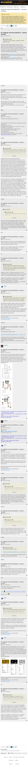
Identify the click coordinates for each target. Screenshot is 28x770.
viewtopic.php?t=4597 (12, 54)
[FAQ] (9, 753)
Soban (2, 577)
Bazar (21, 3)
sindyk (5, 148)
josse (2, 232)
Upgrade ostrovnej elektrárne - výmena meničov (14, 10)
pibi (1, 253)
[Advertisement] (14, 73)
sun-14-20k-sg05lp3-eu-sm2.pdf (9, 431)
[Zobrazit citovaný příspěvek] (11, 39)
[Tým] (12, 753)
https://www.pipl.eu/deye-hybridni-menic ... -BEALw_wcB (13, 334)
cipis (2, 109)
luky (1, 28)
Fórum (15, 3)
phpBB (10, 757)
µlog (26, 3)
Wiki (24, 3)
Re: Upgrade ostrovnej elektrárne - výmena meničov (14, 33)
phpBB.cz (16, 760)
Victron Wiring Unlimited (5, 319)
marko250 (5, 345)
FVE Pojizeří (10, 468)
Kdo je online (4, 749)
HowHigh (6, 39)
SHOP (18, 3)
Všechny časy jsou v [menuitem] (21, 753)
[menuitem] (13, 7)
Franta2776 (3, 85)
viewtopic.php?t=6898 (12, 57)
